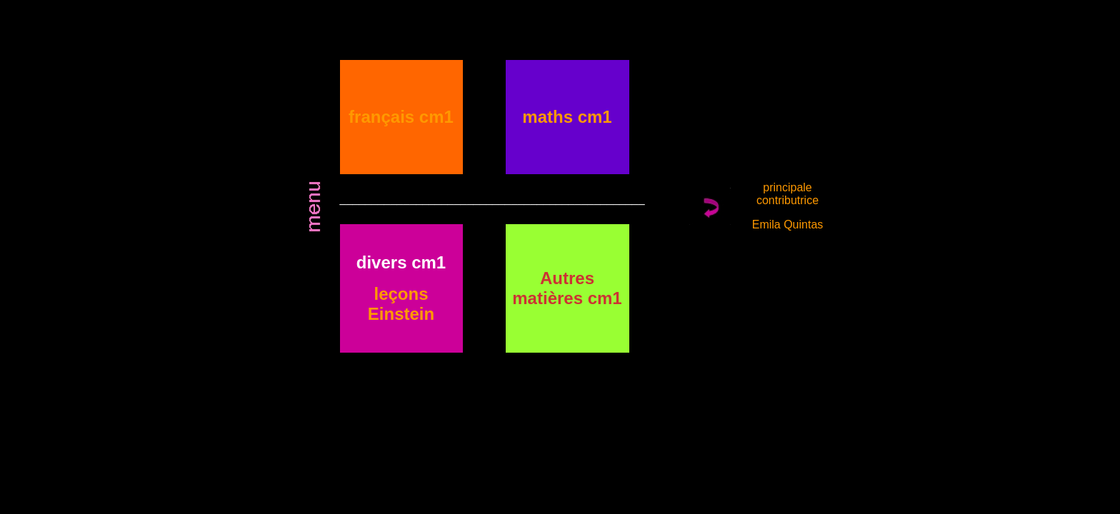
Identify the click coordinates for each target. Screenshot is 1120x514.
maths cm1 (566, 116)
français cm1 (401, 116)
